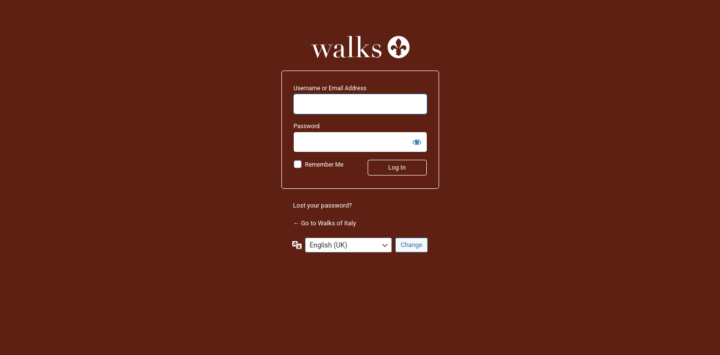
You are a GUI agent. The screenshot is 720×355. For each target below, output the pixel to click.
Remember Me (324, 164)
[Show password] (417, 142)
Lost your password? (322, 205)
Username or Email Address (330, 88)
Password (307, 126)
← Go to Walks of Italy (324, 223)
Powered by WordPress (360, 47)
